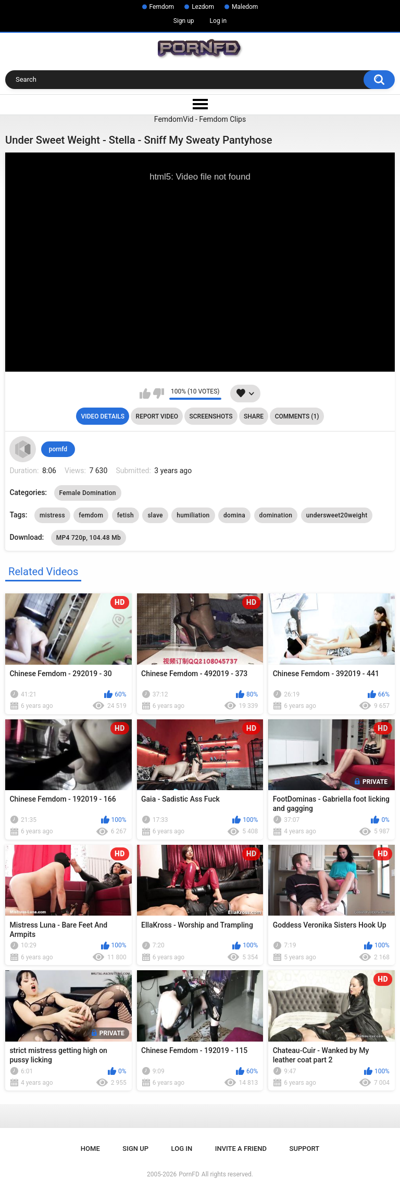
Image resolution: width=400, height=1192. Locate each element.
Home (90, 1148)
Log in (218, 20)
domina (234, 515)
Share (254, 416)
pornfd (58, 449)
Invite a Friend (241, 1148)
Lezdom (203, 6)
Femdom (161, 6)
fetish (125, 515)
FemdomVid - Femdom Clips (200, 119)
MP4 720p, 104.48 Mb (88, 537)
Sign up (183, 20)
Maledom (245, 6)
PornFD (189, 1174)
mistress (52, 515)
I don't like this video (158, 393)
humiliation (193, 515)
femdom (91, 515)
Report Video (157, 416)
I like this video (145, 393)
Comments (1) (297, 416)
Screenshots (211, 416)
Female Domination (87, 493)
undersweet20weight (337, 515)
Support (305, 1148)
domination (276, 515)
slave (154, 515)
